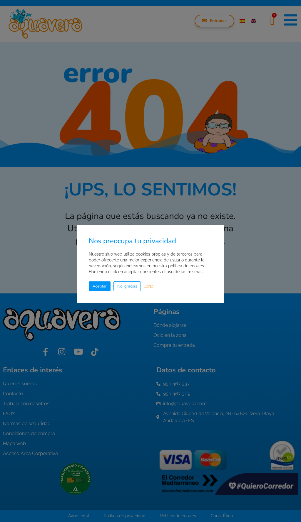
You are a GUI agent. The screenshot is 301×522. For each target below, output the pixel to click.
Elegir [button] (148, 286)
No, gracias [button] (127, 286)
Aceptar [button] (100, 286)
